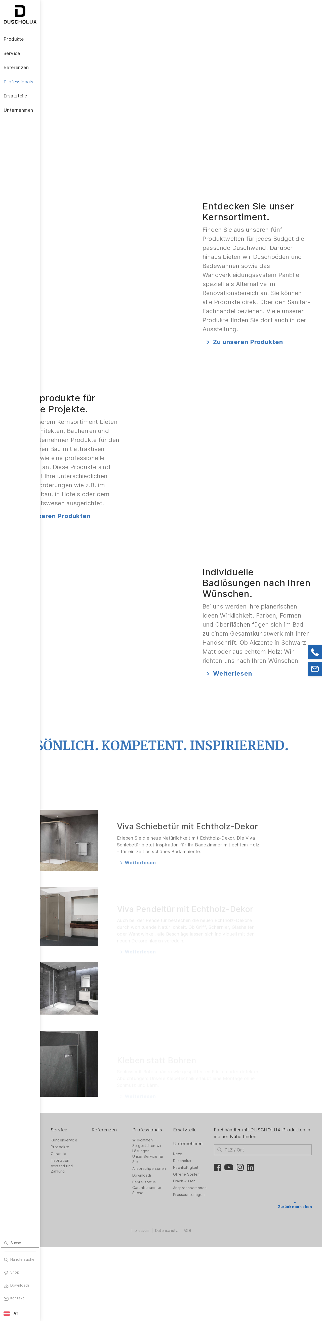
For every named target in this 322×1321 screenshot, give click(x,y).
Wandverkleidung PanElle (65, 1246)
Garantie (93, 1228)
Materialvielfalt (63, 1287)
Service (94, 1203)
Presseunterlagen (207, 1269)
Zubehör (57, 1256)
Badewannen (61, 1239)
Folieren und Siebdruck (61, 1271)
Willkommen (166, 1214)
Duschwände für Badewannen (64, 1222)
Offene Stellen (205, 1248)
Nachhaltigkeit (205, 1242)
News (197, 1228)
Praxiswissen (203, 1255)
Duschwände (61, 1214)
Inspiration (95, 1235)
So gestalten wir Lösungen (171, 1222)
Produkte (60, 1203)
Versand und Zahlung (97, 1242)
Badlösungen (61, 1232)
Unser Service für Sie (172, 1233)
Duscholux (201, 1235)
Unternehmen (206, 1217)
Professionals (171, 1203)
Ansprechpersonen (173, 1243)
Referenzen (133, 1203)
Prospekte (95, 1221)
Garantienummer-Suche (171, 1264)
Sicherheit (59, 1281)
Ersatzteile (203, 1203)
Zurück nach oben (295, 1281)
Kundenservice (99, 1214)
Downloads (166, 1249)
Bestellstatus (168, 1256)
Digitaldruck (60, 1263)
